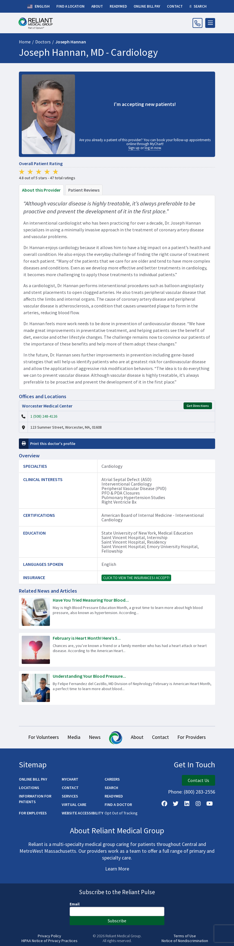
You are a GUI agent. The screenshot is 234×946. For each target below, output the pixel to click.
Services (70, 796)
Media (73, 737)
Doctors (43, 42)
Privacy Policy (49, 936)
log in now (153, 147)
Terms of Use (185, 936)
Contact (160, 737)
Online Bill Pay (33, 779)
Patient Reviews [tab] (84, 190)
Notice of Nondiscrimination (185, 940)
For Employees (33, 813)
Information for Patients (35, 799)
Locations (29, 787)
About (137, 737)
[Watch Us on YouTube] (209, 803)
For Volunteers (43, 737)
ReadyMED (114, 796)
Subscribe (117, 920)
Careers (112, 779)
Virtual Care (74, 804)
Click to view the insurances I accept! (136, 577)
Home (25, 42)
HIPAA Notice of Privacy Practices (49, 940)
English (38, 6)
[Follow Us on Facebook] (164, 803)
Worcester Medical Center (47, 406)
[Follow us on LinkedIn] (187, 803)
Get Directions (198, 406)
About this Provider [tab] (41, 190)
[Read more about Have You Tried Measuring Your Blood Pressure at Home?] (117, 612)
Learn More (117, 868)
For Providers (191, 737)
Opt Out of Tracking (121, 813)
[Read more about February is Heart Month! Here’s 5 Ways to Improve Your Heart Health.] (117, 650)
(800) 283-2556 (199, 791)
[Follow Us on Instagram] (198, 803)
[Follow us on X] (175, 803)
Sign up (134, 147)
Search (111, 787)
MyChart (70, 779)
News (95, 737)
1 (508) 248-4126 (43, 416)
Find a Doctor (118, 804)
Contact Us (198, 780)
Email (75, 904)
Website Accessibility (82, 813)
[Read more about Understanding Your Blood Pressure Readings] (117, 688)
